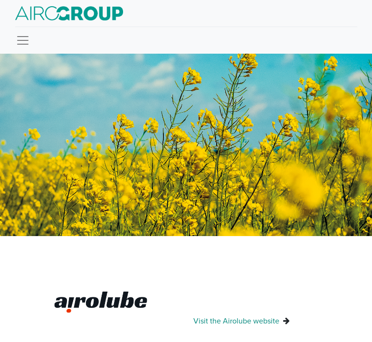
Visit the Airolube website (237, 320)
